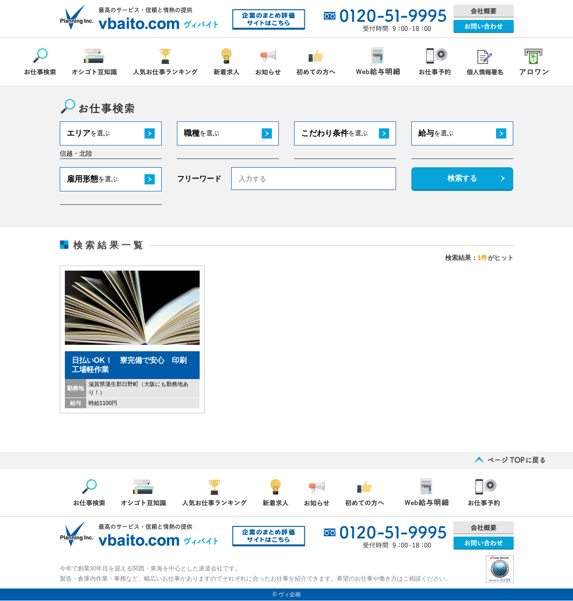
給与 (435, 133)
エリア (88, 133)
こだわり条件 (334, 133)
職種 (201, 133)
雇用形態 (92, 179)
